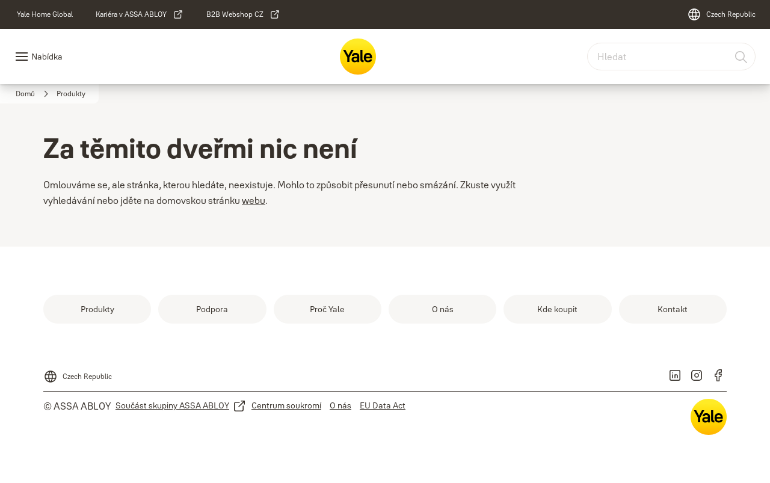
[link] (45, 14)
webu (253, 200)
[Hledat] (742, 56)
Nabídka (47, 56)
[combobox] (671, 56)
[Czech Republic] (721, 14)
